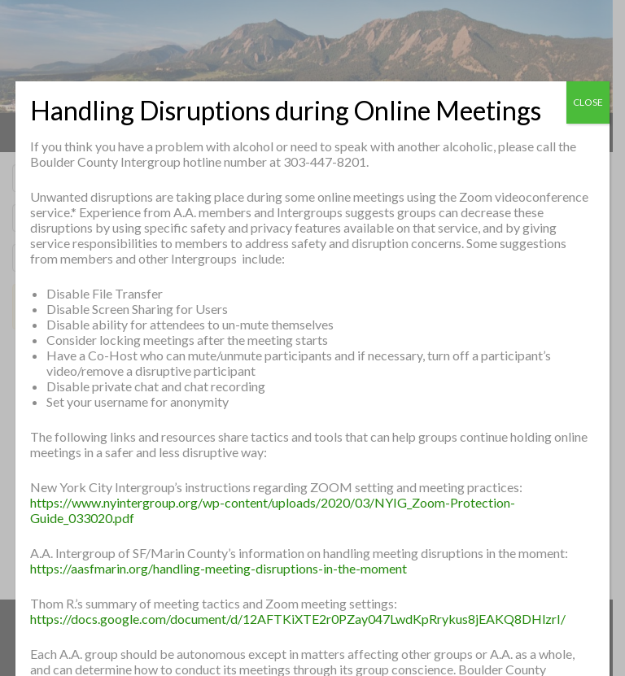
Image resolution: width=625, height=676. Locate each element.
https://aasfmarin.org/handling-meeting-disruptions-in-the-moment (218, 568)
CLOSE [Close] (588, 102)
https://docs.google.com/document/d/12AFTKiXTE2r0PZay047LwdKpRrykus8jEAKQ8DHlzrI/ (298, 618)
